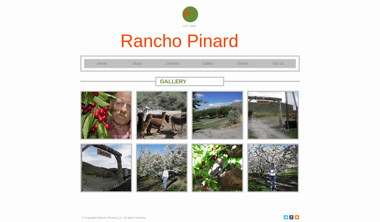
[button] (106, 115)
